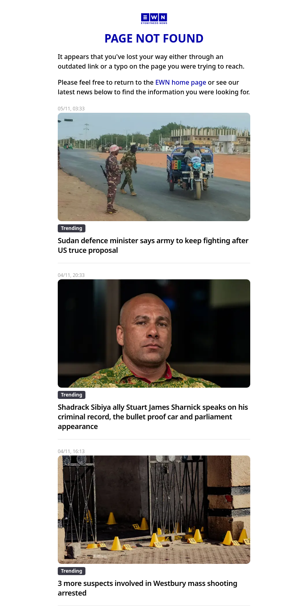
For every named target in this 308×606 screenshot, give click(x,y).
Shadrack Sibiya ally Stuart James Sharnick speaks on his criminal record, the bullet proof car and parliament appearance (153, 416)
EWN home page (180, 82)
